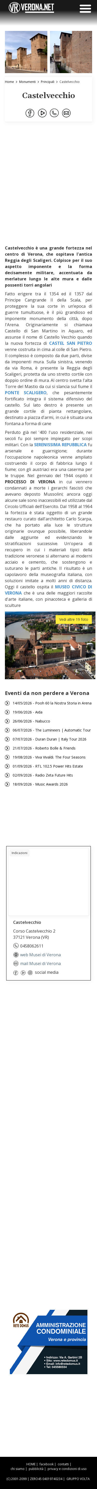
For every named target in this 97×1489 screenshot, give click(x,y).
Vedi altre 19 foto (73, 619)
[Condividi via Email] (66, 113)
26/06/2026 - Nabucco (31, 721)
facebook (47, 1464)
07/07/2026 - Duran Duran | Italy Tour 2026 (49, 739)
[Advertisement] (48, 186)
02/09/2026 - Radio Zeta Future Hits (43, 775)
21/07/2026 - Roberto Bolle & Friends (44, 748)
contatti (63, 1464)
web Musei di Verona (37, 955)
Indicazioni (19, 853)
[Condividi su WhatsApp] (54, 113)
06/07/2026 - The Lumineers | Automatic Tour (52, 730)
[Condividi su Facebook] (30, 113)
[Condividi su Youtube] (42, 113)
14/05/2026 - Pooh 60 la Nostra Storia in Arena (52, 703)
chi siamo (18, 1469)
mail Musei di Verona (37, 963)
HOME (30, 1464)
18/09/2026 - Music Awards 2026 (40, 784)
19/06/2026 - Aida (27, 712)
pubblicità (36, 1469)
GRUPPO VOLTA (78, 1479)
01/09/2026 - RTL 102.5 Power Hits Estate (48, 766)
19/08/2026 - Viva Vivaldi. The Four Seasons (49, 757)
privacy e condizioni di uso (67, 1469)
